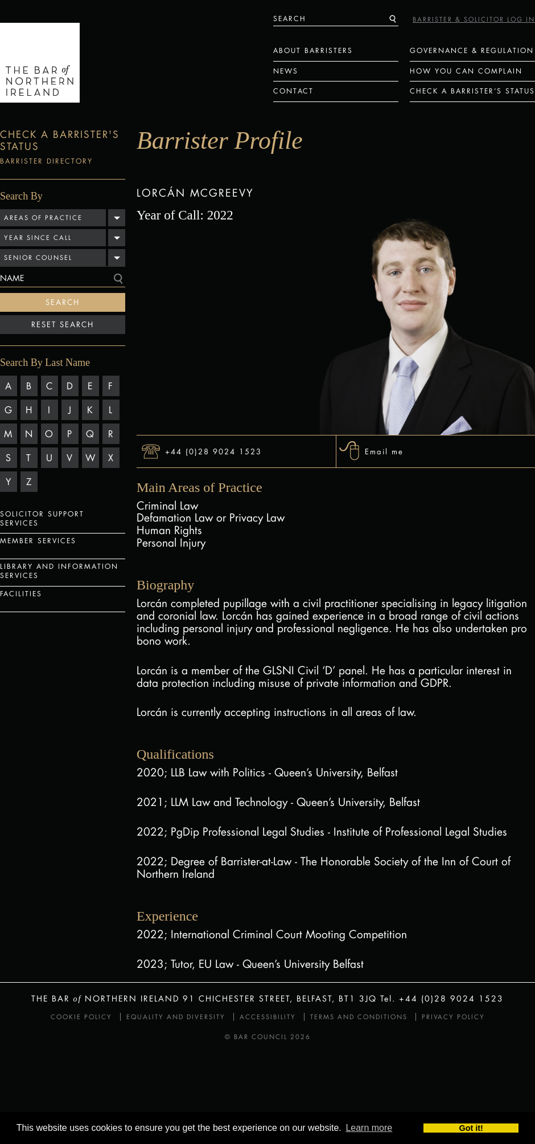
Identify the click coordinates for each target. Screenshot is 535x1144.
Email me (384, 451)
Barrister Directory (46, 161)
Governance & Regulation (472, 50)
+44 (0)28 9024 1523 (213, 451)
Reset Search (62, 324)
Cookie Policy (81, 1017)
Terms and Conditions (359, 1017)
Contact (293, 91)
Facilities (21, 593)
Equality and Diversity (175, 1017)
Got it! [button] (471, 1128)
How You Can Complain (466, 71)
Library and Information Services (59, 571)
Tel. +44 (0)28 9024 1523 (442, 998)
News (285, 71)
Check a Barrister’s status (472, 91)
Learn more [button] (368, 1128)
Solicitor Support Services (42, 518)
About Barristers (313, 50)
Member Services (38, 540)
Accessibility (268, 1017)
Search (63, 302)
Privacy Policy (453, 1017)
